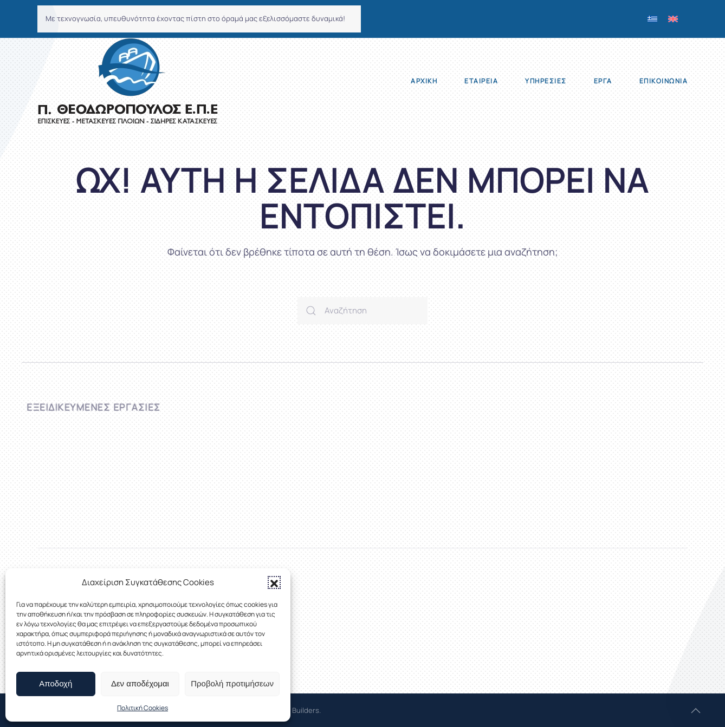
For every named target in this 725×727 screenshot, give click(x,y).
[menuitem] (652, 18)
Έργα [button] (603, 81)
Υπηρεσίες (546, 81)
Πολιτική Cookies (142, 707)
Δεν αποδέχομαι (140, 683)
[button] (274, 582)
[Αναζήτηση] (362, 310)
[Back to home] (127, 81)
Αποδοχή (55, 683)
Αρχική (424, 81)
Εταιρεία (481, 81)
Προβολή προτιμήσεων (232, 683)
